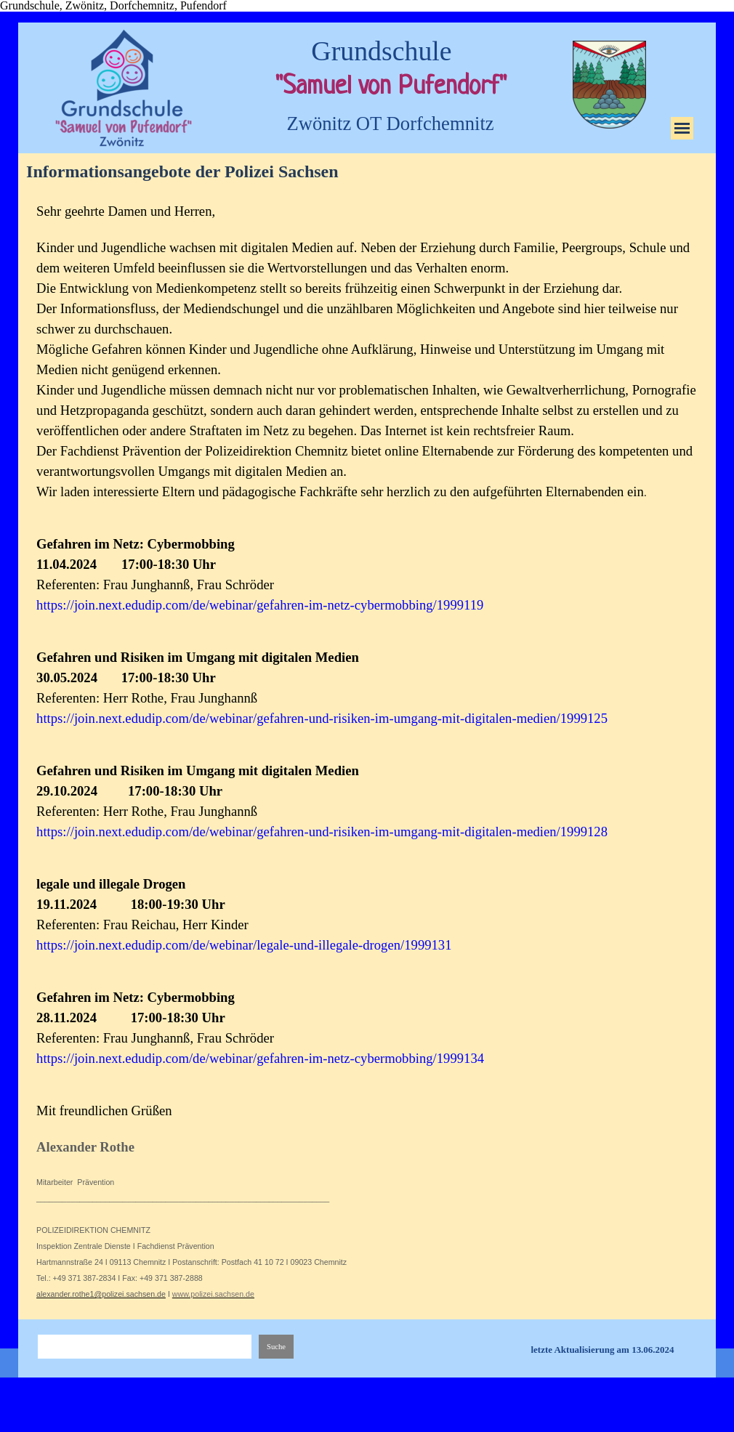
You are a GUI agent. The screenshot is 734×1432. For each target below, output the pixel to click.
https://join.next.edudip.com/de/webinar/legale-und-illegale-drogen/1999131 (243, 944)
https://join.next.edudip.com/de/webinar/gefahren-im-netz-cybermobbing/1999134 (260, 1058)
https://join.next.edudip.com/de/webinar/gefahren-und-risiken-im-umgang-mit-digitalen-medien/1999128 (322, 831)
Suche (276, 1347)
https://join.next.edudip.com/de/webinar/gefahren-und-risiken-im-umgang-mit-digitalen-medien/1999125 (322, 718)
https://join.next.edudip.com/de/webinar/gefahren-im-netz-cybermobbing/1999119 (259, 604)
